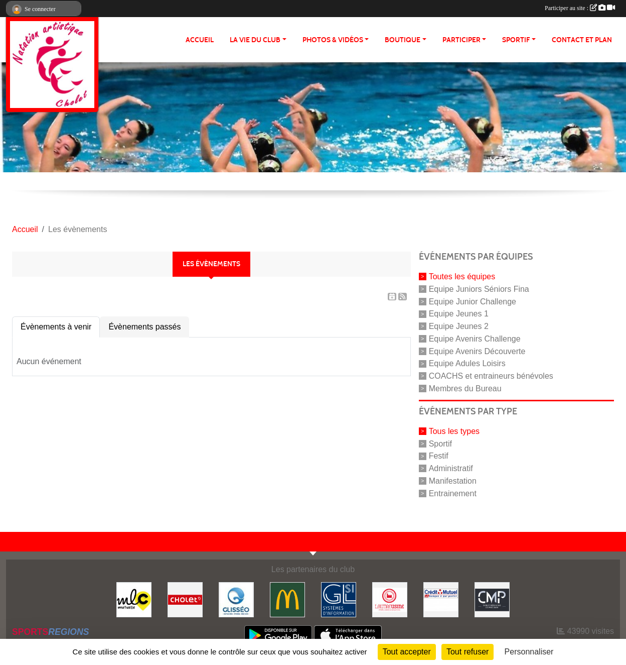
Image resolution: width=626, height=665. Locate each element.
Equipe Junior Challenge (472, 301)
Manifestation (453, 481)
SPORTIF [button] (516, 40)
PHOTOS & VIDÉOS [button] (332, 40)
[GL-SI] (338, 599)
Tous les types (454, 431)
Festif (438, 456)
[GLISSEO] (236, 599)
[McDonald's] (287, 599)
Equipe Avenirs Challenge (475, 339)
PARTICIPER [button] (461, 40)
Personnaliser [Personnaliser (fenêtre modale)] (529, 651)
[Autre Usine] (389, 599)
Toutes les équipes (462, 276)
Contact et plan (582, 40)
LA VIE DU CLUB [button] (255, 40)
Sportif (440, 443)
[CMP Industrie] (492, 599)
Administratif (451, 468)
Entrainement (453, 493)
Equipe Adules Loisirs (467, 363)
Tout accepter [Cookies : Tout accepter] (407, 651)
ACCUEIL (200, 40)
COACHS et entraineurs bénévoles (491, 376)
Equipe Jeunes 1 (459, 313)
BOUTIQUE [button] (402, 40)
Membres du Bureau (465, 388)
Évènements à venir (56, 326)
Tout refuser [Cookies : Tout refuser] (467, 651)
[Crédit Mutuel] (440, 599)
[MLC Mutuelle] (133, 599)
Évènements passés (144, 326)
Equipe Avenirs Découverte (477, 351)
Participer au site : (580, 8)
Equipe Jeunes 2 (459, 326)
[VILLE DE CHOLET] (185, 599)
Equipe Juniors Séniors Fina (479, 289)
